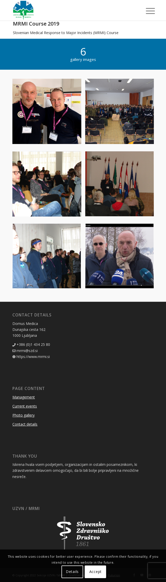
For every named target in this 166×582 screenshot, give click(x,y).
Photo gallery (23, 415)
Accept (95, 571)
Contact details (24, 424)
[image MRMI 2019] (48, 115)
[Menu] (146, 11)
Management (23, 397)
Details (72, 571)
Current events (24, 406)
